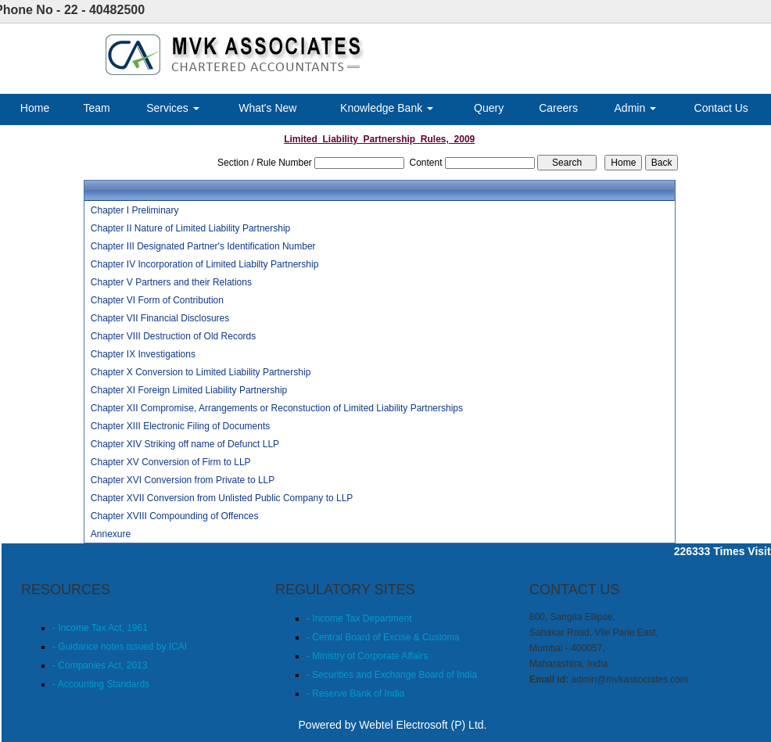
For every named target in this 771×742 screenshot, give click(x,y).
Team (97, 108)
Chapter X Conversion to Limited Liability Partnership (200, 372)
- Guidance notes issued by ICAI (119, 646)
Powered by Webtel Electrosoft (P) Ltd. (393, 725)
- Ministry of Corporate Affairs (367, 656)
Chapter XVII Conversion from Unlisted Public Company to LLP (222, 498)
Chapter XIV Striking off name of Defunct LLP (185, 444)
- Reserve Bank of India (355, 693)
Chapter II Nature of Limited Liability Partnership (190, 228)
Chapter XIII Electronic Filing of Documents (180, 426)
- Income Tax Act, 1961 (100, 627)
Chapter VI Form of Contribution (157, 300)
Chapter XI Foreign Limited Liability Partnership (189, 390)
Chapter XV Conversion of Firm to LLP (171, 462)
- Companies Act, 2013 (99, 665)
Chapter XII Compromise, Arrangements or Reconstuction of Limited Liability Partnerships (277, 408)
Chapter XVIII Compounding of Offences (175, 516)
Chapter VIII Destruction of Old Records (173, 336)
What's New (267, 108)
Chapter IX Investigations (143, 354)
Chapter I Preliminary (135, 210)
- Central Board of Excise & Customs (383, 637)
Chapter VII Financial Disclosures (160, 318)
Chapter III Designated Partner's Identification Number (203, 246)
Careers (558, 108)
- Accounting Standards (100, 684)
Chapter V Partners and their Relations (171, 282)
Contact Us (721, 108)
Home (34, 108)
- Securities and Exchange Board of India (392, 674)
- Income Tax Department (359, 618)
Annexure (111, 534)
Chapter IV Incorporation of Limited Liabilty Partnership (205, 264)
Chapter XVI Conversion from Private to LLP (182, 480)
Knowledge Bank (386, 108)
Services (172, 108)
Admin (636, 108)
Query (489, 108)
